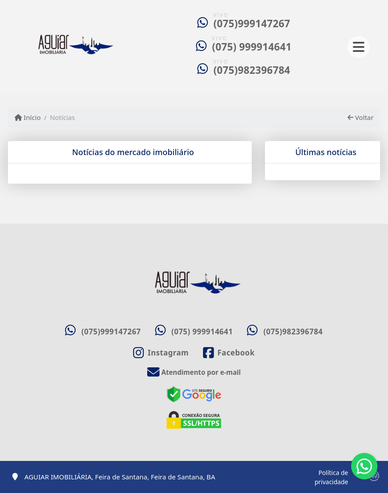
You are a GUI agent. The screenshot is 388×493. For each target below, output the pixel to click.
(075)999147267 (252, 23)
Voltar (360, 117)
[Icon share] (161, 352)
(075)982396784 (252, 70)
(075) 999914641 (252, 47)
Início (28, 117)
